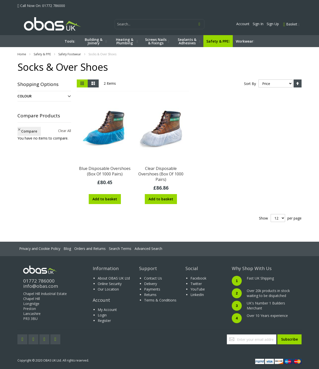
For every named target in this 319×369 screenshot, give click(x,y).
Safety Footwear (69, 54)
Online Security (110, 283)
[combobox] (159, 24)
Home (21, 54)
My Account (107, 309)
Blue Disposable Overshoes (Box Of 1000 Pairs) (105, 171)
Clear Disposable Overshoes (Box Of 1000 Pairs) (160, 174)
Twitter (196, 283)
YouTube (197, 289)
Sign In (258, 23)
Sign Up (273, 23)
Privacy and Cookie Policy (39, 248)
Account (242, 23)
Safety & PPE (42, 54)
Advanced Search (148, 248)
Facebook (198, 278)
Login (102, 315)
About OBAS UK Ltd (114, 278)
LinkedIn (197, 294)
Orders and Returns (90, 248)
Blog (67, 248)
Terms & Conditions (160, 300)
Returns (150, 294)
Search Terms (120, 248)
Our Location (108, 289)
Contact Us (153, 278)
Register (104, 320)
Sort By (250, 83)
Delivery (150, 283)
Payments (152, 289)
